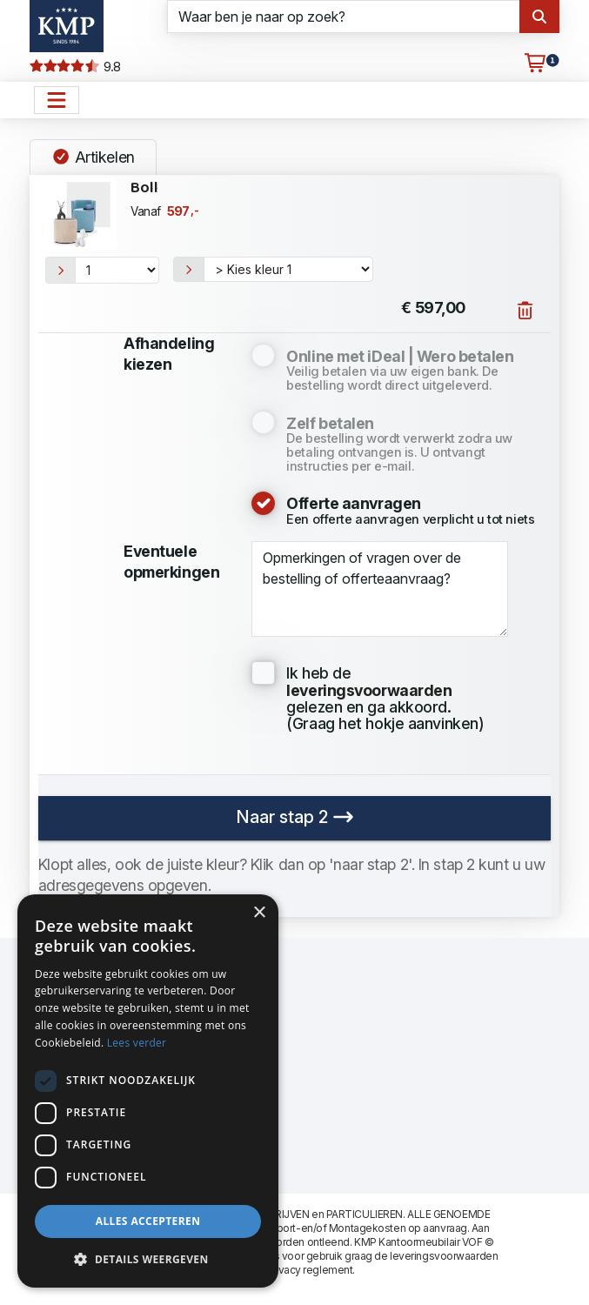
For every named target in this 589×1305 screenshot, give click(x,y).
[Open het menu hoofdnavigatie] (56, 100)
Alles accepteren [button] (148, 1221)
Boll (144, 188)
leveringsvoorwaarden (444, 1255)
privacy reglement (309, 1269)
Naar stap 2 (295, 816)
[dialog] (147, 1091)
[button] (148, 1259)
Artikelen (93, 157)
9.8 (75, 67)
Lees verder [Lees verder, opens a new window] (137, 1042)
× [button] (258, 913)
